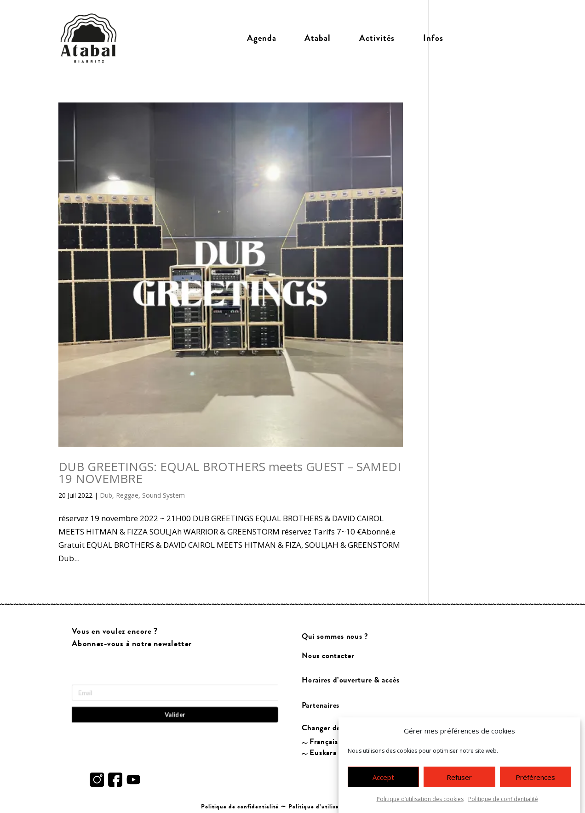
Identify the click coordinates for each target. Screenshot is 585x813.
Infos (433, 38)
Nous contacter (328, 655)
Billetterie (492, 38)
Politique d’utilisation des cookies (420, 799)
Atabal (317, 38)
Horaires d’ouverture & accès (351, 680)
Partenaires (321, 705)
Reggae (127, 495)
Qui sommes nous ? (335, 636)
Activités (377, 38)
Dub (106, 495)
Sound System (163, 495)
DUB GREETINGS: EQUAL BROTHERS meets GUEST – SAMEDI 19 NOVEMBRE (229, 472)
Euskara (323, 753)
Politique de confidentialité (503, 799)
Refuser (459, 777)
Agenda (261, 38)
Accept (383, 777)
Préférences (535, 777)
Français (324, 742)
